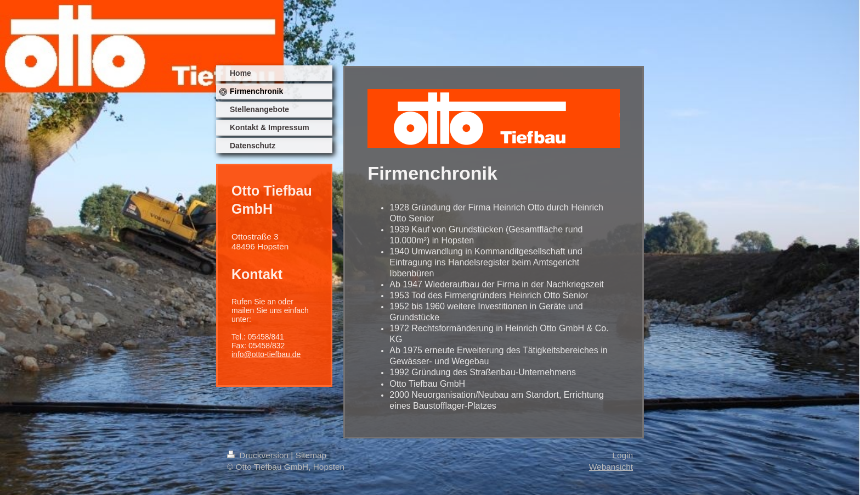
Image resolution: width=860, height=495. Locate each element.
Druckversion (259, 455)
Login (622, 455)
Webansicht (611, 466)
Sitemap (311, 455)
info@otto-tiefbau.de (266, 354)
